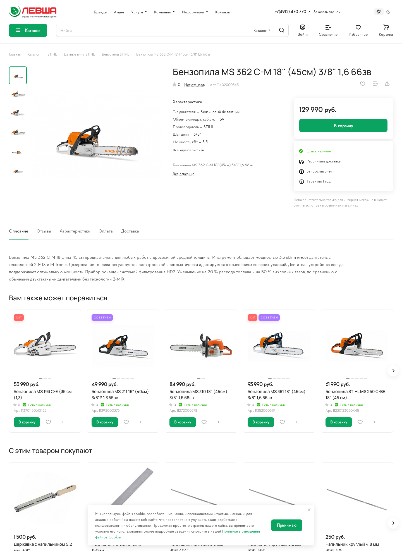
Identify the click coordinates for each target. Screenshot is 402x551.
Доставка (130, 230)
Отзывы (44, 230)
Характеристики (74, 230)
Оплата (106, 230)
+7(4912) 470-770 (290, 11)
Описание (18, 230)
